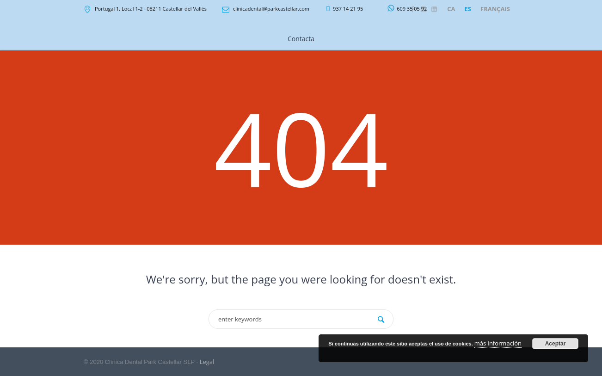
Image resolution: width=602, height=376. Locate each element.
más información (498, 343)
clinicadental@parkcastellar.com (271, 8)
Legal (207, 362)
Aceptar (555, 343)
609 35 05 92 (412, 8)
